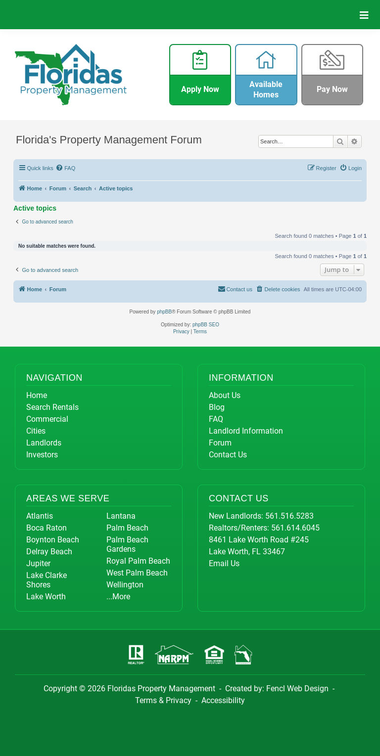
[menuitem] (66, 168)
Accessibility (223, 700)
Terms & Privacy (163, 700)
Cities (36, 431)
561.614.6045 (295, 528)
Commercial (47, 419)
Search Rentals (52, 407)
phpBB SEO (205, 324)
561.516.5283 (289, 516)
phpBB (164, 311)
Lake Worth (46, 596)
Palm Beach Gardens (127, 544)
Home (36, 395)
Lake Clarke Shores (46, 580)
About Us (224, 395)
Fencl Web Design (297, 688)
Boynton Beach (52, 539)
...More (118, 596)
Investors (42, 454)
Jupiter (38, 563)
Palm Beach (127, 528)
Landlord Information (246, 431)
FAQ (216, 419)
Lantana (121, 516)
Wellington (124, 584)
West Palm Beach (137, 573)
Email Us (224, 563)
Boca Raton (46, 528)
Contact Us (228, 454)
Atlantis (39, 516)
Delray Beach (49, 551)
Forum (220, 442)
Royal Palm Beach (138, 561)
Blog (217, 407)
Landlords (43, 442)
